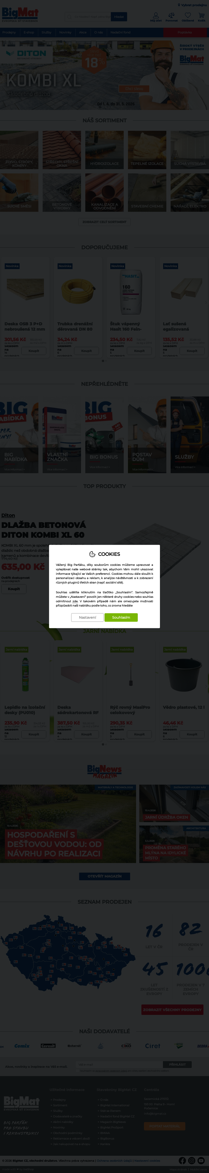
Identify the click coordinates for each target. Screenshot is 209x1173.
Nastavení (87, 618)
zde (75, 601)
